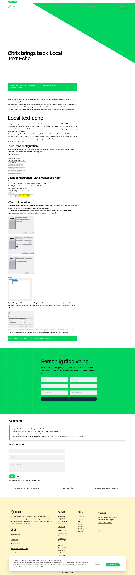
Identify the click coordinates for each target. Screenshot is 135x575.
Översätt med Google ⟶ (50, 86)
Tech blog (83, 6)
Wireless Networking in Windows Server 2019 (29, 488)
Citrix (17, 86)
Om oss (66, 6)
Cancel (19, 476)
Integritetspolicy (15, 537)
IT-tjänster (81, 524)
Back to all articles (68, 488)
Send (12, 476)
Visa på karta (61, 532)
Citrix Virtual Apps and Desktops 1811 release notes (36, 109)
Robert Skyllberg (16, 88)
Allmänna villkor (15, 547)
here (72, 330)
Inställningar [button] (98, 564)
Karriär (123, 6)
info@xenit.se (62, 529)
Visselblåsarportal (16, 556)
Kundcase (58, 6)
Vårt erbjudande (47, 6)
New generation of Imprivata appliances (106, 488)
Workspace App (52, 338)
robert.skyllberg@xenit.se (46, 332)
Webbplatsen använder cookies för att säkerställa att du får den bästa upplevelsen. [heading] (38, 560)
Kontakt (92, 6)
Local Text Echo (43, 338)
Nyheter (74, 6)
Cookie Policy (40, 567)
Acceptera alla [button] (112, 564)
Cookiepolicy (14, 542)
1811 (14, 338)
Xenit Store (12, 1)
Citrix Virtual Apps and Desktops (28, 338)
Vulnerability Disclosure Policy (19, 551)
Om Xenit (80, 532)
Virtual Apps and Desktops (27, 86)
